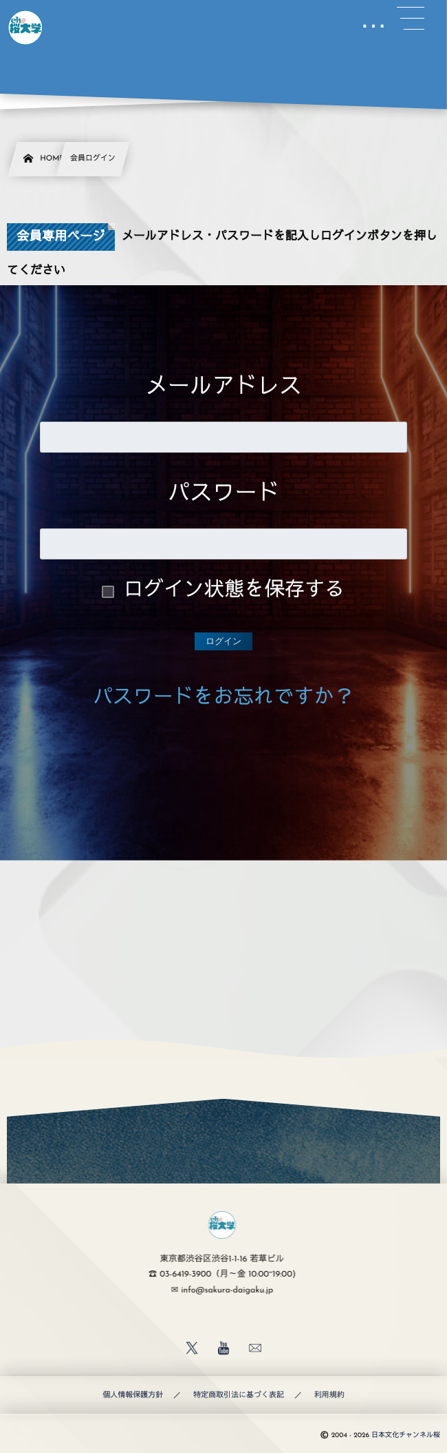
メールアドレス (223, 389)
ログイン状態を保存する (234, 591)
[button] (410, 18)
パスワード (224, 495)
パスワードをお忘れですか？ (223, 699)
